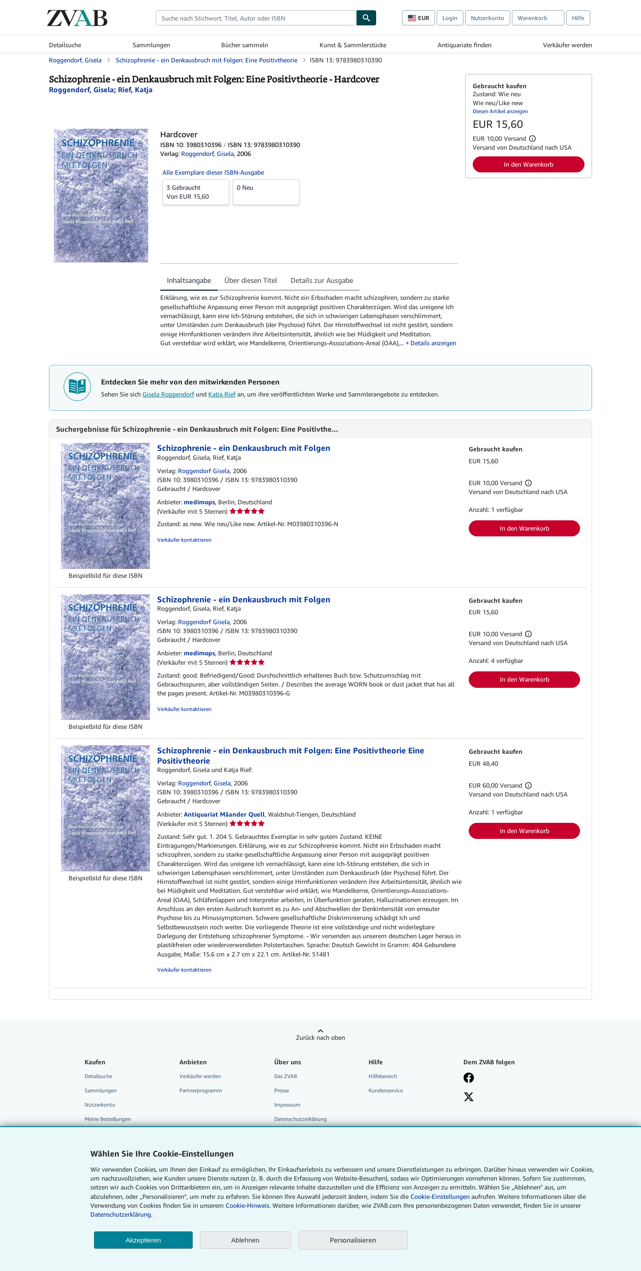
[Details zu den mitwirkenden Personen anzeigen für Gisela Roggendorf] (81, 89)
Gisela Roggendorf (168, 394)
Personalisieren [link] (353, 1240)
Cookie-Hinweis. (248, 1205)
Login (450, 17)
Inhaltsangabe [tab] (189, 280)
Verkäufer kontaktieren (184, 539)
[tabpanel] (309, 320)
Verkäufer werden (567, 45)
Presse (281, 1090)
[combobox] (256, 17)
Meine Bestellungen (108, 1119)
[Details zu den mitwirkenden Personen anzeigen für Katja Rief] (135, 89)
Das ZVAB (285, 1076)
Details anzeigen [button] (433, 343)
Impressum (287, 1104)
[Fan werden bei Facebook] (468, 1078)
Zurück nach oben (320, 1037)
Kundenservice (386, 1090)
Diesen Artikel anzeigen (500, 111)
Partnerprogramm (200, 1090)
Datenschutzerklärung (300, 1119)
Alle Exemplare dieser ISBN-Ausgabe (213, 172)
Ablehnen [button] (245, 1240)
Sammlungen (151, 45)
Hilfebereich (383, 1076)
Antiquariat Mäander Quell (224, 814)
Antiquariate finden (464, 45)
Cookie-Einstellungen (440, 1196)
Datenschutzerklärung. (121, 1214)
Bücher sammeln (244, 45)
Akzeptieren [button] (143, 1240)
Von (195, 191)
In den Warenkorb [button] (528, 164)
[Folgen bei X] (468, 1097)
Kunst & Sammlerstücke (353, 45)
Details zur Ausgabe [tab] (322, 280)
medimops (199, 502)
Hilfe (578, 17)
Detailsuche (65, 45)
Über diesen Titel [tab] (250, 280)
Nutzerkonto (487, 17)
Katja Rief (221, 394)
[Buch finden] (366, 17)
